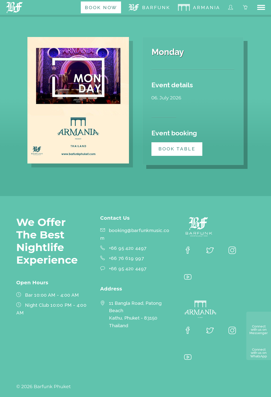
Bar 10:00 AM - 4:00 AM (52, 295)
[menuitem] (100, 7)
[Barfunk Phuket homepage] (15, 7)
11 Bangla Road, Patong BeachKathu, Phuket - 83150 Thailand (135, 314)
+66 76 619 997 (126, 258)
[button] (261, 7)
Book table (176, 148)
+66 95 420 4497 (127, 248)
